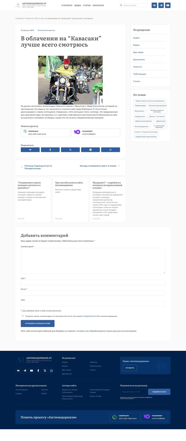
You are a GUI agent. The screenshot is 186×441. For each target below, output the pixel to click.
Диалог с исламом (157, 116)
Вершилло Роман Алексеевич (70, 391)
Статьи (87, 5)
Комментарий (27, 246)
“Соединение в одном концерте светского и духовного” (29, 185)
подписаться (90, 316)
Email (24, 289)
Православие (140, 105)
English (19, 394)
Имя (23, 278)
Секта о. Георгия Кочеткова (146, 132)
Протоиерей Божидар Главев (100, 391)
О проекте (66, 5)
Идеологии (160, 121)
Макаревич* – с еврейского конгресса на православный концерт (107, 185)
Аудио (136, 37)
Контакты (98, 5)
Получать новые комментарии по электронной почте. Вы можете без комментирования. (69, 316)
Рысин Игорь (95, 396)
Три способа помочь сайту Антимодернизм (69, 184)
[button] (30, 149)
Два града (138, 52)
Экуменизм (139, 111)
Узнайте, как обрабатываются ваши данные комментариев (106, 331)
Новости (29, 18)
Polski (44, 394)
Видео (77, 5)
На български (22, 390)
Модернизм (140, 116)
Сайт (23, 300)
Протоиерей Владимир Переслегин (72, 397)
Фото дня (39, 18)
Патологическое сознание (157, 111)
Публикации (139, 74)
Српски (44, 390)
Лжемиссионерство (46, 30)
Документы (139, 59)
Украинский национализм (146, 137)
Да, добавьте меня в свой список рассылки (41, 311)
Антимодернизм (141, 126)
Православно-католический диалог (150, 101)
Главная (20, 18)
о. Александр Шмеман (159, 126)
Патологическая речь (158, 105)
